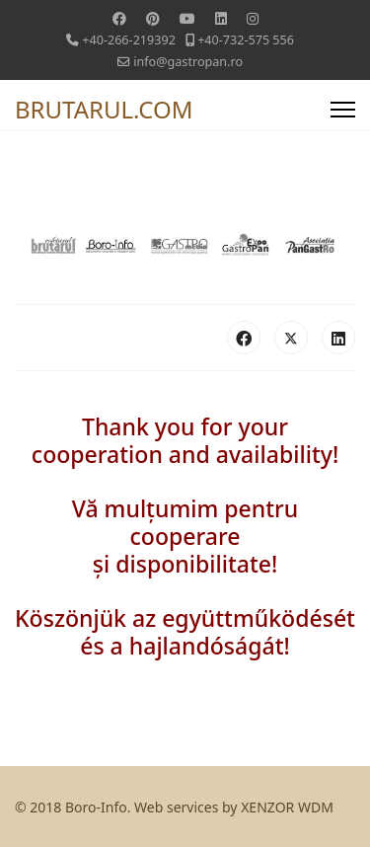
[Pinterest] (153, 18)
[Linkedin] (221, 18)
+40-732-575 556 (245, 40)
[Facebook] (119, 18)
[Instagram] (253, 18)
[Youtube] (187, 18)
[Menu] (343, 109)
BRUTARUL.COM (104, 109)
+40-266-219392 (129, 40)
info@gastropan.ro (188, 61)
